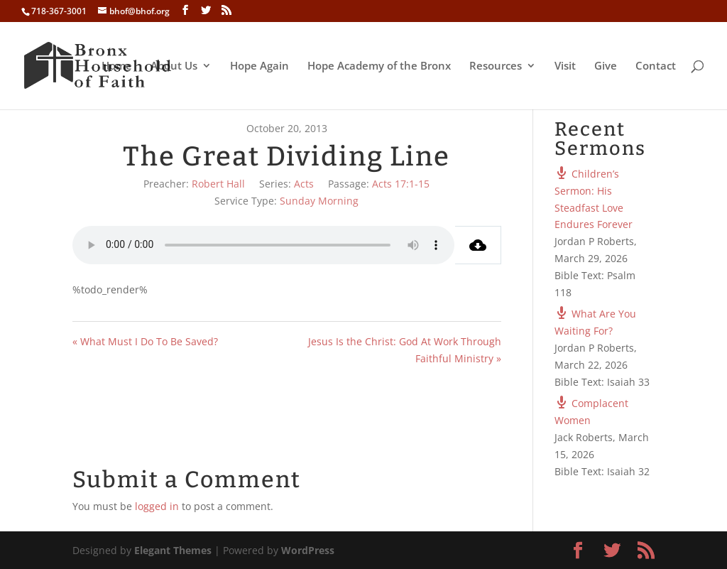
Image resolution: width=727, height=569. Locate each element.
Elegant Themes (173, 550)
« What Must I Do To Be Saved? (145, 341)
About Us (174, 66)
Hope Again (259, 66)
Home (117, 66)
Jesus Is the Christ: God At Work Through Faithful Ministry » (404, 350)
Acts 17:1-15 (401, 183)
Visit (565, 66)
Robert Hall (218, 183)
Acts (304, 183)
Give (605, 66)
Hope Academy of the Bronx (379, 66)
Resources (495, 66)
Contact (655, 66)
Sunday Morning (319, 200)
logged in (157, 506)
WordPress (307, 550)
